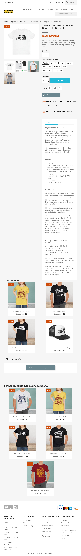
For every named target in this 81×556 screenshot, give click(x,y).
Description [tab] (51, 122)
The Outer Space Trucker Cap (59, 348)
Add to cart (60, 80)
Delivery (64, 520)
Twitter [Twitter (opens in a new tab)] (6, 507)
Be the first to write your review (40, 368)
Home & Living (28, 526)
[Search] (66, 14)
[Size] (45, 55)
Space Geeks (47, 528)
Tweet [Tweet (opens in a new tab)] (55, 88)
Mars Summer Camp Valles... (21, 311)
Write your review (51, 95)
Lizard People (47, 523)
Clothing (26, 523)
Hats (5, 525)
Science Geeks (47, 526)
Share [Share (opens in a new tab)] (49, 88)
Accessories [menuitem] (52, 9)
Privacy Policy (66, 528)
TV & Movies (46, 531)
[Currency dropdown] (59, 3)
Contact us (8, 2)
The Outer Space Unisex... (21, 348)
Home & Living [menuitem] (67, 9)
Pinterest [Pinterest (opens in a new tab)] (60, 88)
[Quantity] (44, 80)
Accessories (27, 520)
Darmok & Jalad (47, 520)
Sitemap (64, 538)
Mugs (6, 522)
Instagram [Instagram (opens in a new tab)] (16, 507)
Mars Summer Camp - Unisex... (40, 490)
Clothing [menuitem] (39, 9)
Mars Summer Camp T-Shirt (22, 417)
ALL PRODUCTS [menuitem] (25, 9)
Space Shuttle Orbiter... (59, 311)
